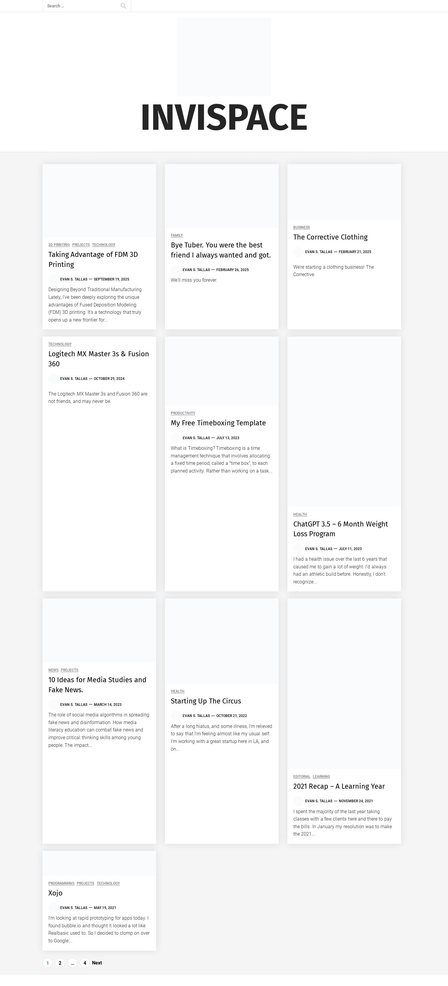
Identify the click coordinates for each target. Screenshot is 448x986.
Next (97, 963)
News (53, 670)
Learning (321, 777)
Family (177, 235)
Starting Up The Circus (206, 701)
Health (300, 514)
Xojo (55, 893)
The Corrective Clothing (330, 237)
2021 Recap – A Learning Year (339, 786)
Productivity (183, 413)
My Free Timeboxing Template (218, 423)
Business (301, 227)
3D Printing (59, 245)
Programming (61, 883)
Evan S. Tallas (73, 279)
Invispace (224, 118)
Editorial (301, 777)
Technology (103, 245)
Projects (81, 245)
